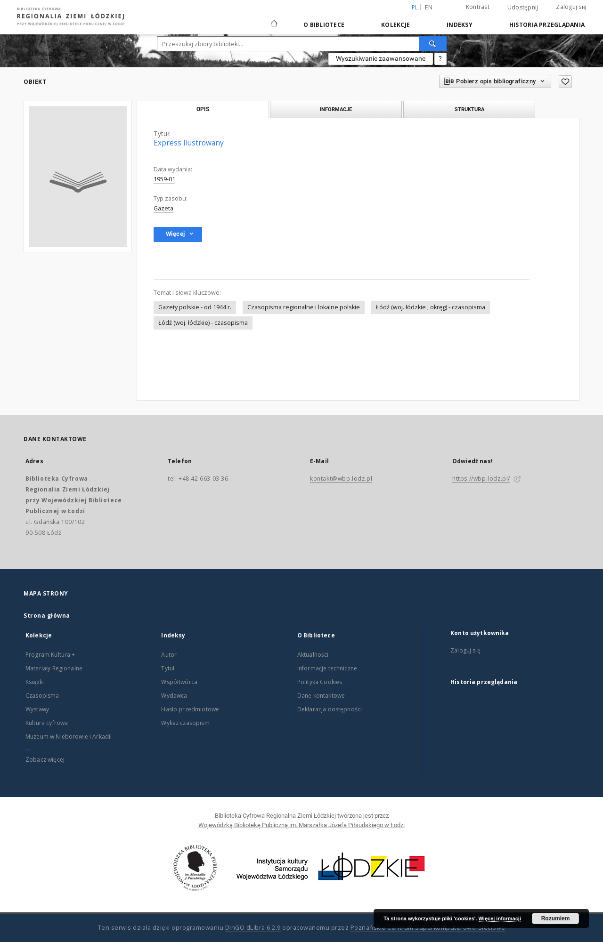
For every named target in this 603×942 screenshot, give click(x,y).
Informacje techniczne (327, 668)
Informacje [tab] (336, 109)
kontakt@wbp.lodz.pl (341, 479)
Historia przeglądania (547, 25)
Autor (169, 655)
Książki (34, 682)
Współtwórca (179, 682)
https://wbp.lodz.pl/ (481, 479)
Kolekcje (395, 25)
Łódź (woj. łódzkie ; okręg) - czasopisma (430, 307)
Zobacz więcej (45, 760)
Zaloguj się (571, 7)
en (428, 7)
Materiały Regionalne (53, 668)
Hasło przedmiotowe (190, 709)
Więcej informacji (500, 918)
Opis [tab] (202, 109)
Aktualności (313, 655)
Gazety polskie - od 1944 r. (194, 307)
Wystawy (37, 709)
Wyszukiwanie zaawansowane (380, 58)
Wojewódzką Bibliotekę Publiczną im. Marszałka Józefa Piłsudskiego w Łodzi (301, 825)
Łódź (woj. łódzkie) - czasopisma (203, 323)
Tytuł (167, 668)
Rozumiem (555, 918)
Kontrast (477, 7)
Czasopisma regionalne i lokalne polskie (303, 307)
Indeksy (460, 25)
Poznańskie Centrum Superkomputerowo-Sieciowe (427, 928)
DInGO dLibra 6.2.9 (253, 928)
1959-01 (164, 179)
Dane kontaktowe (321, 696)
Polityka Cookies (319, 682)
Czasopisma (42, 696)
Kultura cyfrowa (46, 723)
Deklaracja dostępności (329, 709)
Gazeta (163, 208)
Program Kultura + (50, 655)
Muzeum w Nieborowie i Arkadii (68, 737)
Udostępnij (522, 7)
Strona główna (47, 616)
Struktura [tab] (469, 109)
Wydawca (174, 696)
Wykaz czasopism (185, 723)
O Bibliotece (323, 25)
